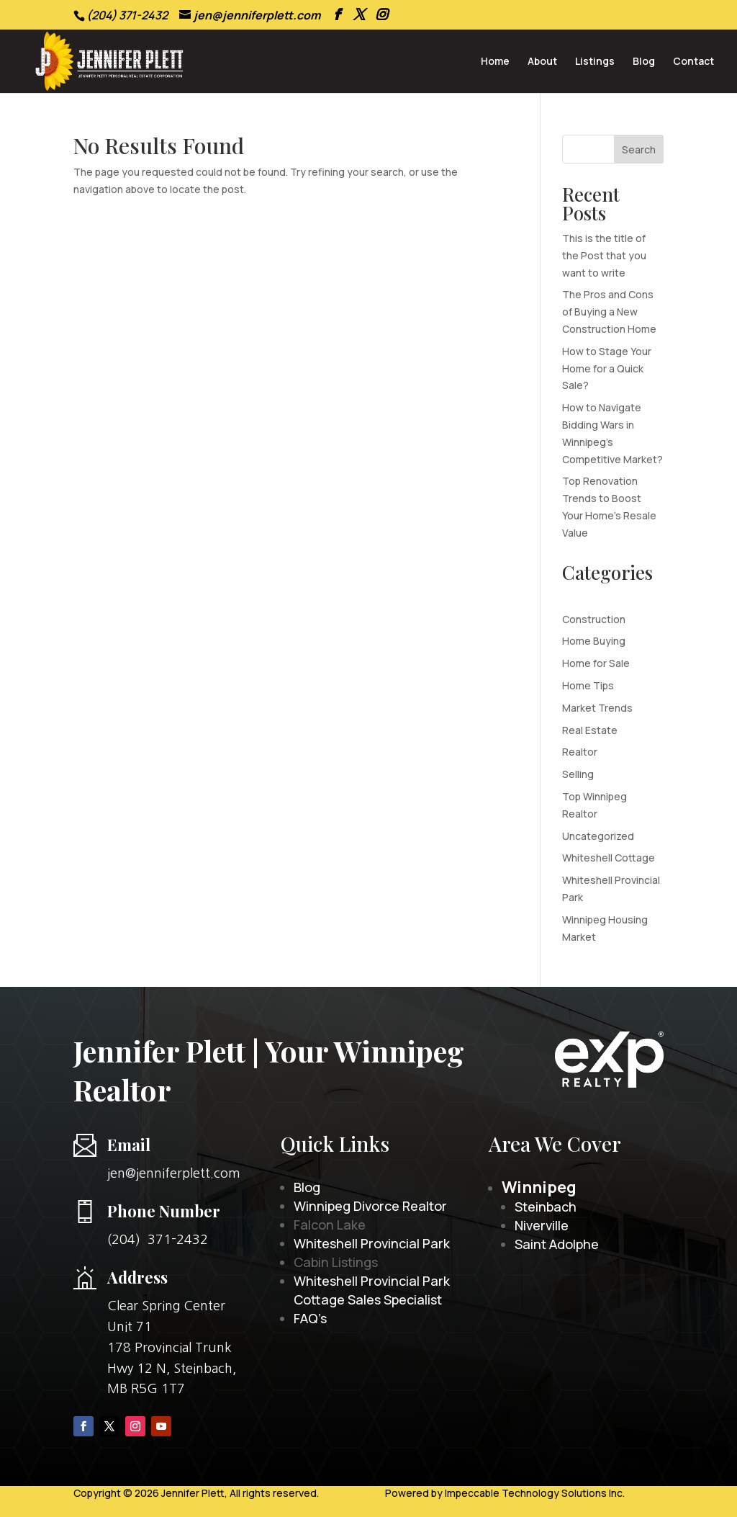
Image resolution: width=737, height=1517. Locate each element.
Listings (595, 62)
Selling (578, 774)
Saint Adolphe (557, 1244)
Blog (644, 62)
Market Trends (597, 708)
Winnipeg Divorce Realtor (370, 1205)
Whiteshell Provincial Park (372, 1243)
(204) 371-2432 (157, 1239)
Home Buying (593, 641)
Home (495, 62)
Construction (593, 619)
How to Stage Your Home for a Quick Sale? (606, 368)
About (542, 62)
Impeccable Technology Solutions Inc (534, 1493)
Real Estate (590, 730)
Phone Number (163, 1211)
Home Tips (588, 685)
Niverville (542, 1225)
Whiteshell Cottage (608, 857)
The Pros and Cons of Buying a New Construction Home (609, 311)
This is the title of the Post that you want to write (604, 255)
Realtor (579, 751)
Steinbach (546, 1206)
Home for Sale (596, 663)
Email (128, 1144)
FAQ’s (310, 1318)
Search (639, 149)
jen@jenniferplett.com (173, 1173)
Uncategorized (598, 836)
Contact (693, 62)
